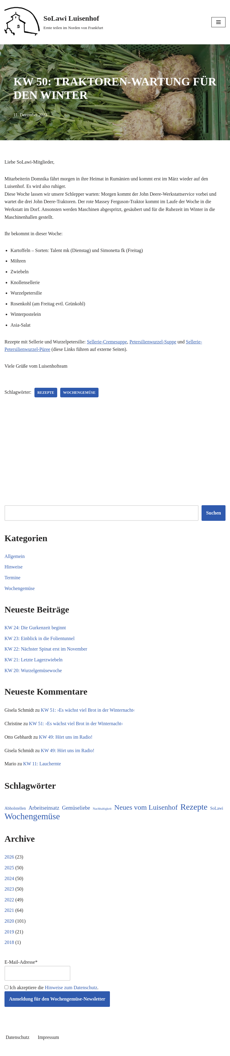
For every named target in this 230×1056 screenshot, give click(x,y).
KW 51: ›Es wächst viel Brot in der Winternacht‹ (87, 710)
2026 (9, 856)
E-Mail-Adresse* (37, 970)
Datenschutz (17, 1037)
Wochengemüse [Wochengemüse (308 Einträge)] (32, 816)
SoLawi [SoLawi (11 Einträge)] (216, 808)
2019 (9, 931)
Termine (12, 577)
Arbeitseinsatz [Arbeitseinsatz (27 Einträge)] (43, 808)
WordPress (136, 1049)
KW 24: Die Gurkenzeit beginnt (35, 627)
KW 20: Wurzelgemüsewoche (33, 670)
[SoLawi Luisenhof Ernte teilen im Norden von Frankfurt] (53, 22)
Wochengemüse (79, 392)
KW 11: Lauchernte (42, 763)
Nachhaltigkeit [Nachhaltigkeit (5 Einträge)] (102, 808)
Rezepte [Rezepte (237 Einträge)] (194, 807)
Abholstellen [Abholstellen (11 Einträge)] (15, 808)
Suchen (213, 512)
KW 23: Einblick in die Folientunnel (39, 638)
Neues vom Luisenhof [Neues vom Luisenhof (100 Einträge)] (146, 807)
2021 (9, 910)
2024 (9, 878)
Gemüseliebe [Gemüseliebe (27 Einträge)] (76, 808)
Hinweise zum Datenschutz (71, 987)
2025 (9, 867)
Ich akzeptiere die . (51, 987)
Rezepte (45, 392)
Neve (88, 1049)
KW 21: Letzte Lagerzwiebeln (33, 659)
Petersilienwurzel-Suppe (152, 341)
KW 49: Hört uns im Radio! (66, 737)
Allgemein (14, 556)
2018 (9, 942)
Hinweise (13, 566)
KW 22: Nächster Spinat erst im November (45, 648)
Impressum (48, 1037)
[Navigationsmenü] (218, 22)
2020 (9, 921)
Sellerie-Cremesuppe (107, 341)
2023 (9, 888)
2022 (9, 899)
